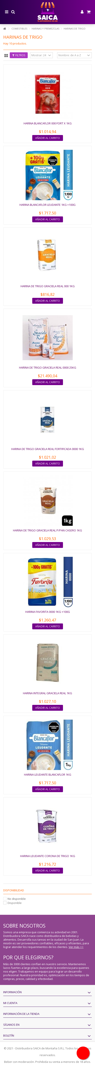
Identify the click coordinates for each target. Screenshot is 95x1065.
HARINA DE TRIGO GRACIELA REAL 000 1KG (48, 286)
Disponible (15, 903)
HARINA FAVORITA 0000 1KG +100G (47, 612)
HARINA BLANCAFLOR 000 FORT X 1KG (48, 123)
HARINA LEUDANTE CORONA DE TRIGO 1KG (47, 856)
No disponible (17, 899)
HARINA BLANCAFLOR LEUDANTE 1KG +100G (47, 205)
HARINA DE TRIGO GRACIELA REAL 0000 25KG (47, 367)
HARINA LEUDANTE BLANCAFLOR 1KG (47, 774)
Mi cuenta (10, 1003)
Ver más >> (76, 947)
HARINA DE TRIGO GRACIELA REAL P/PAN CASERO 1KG (47, 530)
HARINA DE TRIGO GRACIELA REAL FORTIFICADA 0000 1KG (47, 449)
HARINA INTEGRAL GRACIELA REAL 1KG (47, 693)
